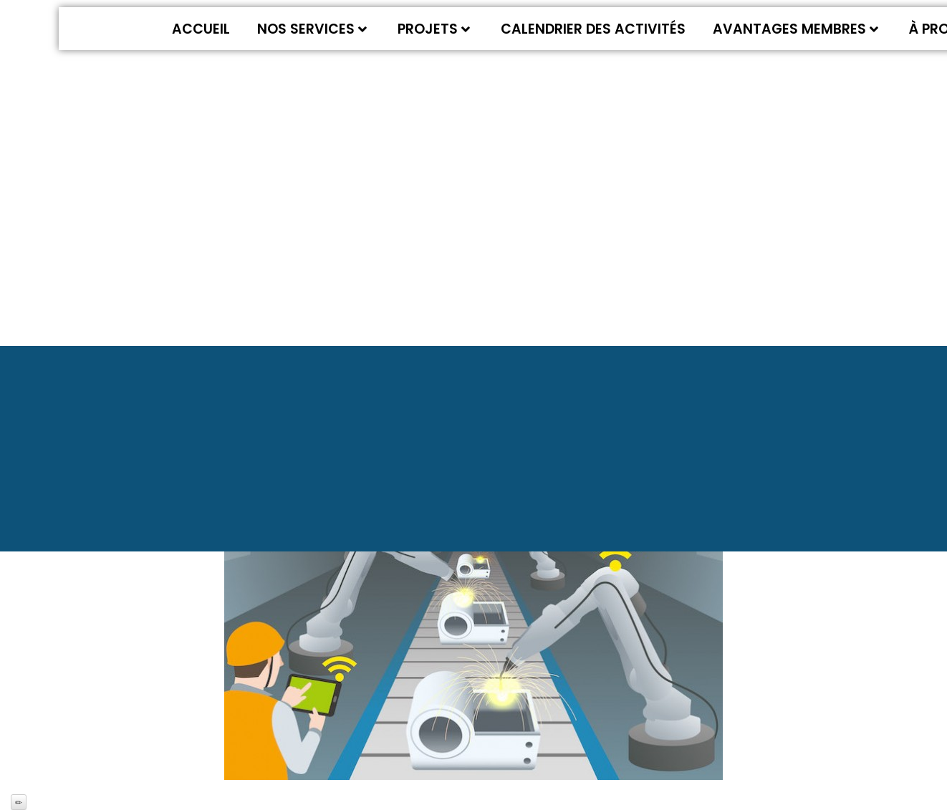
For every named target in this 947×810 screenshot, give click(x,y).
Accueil (201, 29)
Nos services (312, 29)
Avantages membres (795, 29)
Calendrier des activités (593, 29)
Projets (434, 29)
